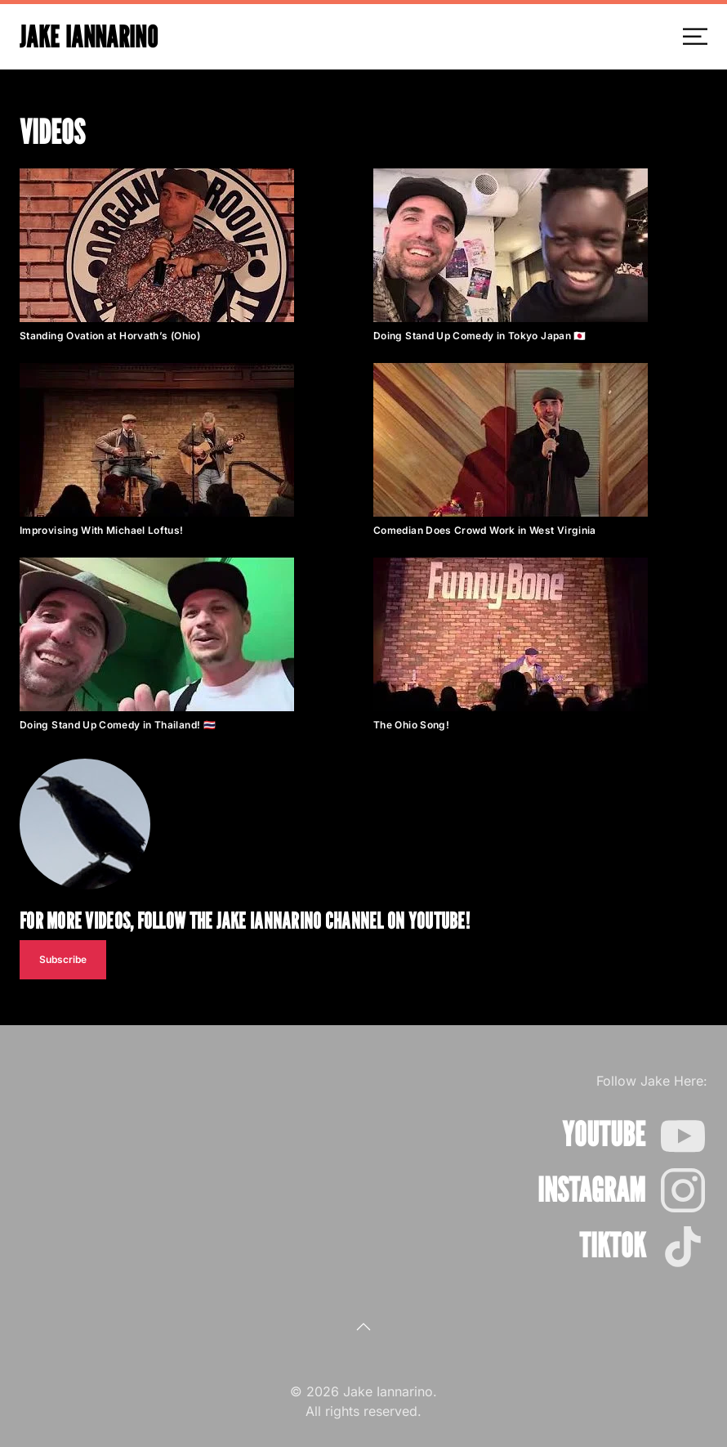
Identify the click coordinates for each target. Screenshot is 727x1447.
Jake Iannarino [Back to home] (89, 36)
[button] (695, 36)
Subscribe (63, 959)
